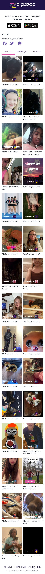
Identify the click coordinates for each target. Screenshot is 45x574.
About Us (8, 567)
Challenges (22, 51)
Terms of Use (20, 567)
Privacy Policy (35, 567)
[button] (19, 43)
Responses (36, 51)
